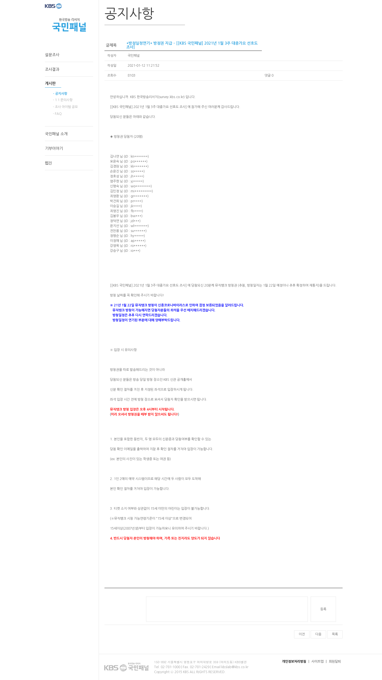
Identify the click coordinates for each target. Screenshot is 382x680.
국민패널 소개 (56, 134)
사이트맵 (317, 661)
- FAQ (57, 113)
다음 (318, 634)
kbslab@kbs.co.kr (234, 667)
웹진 (48, 163)
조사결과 (52, 69)
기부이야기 (54, 148)
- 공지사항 (60, 93)
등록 (323, 609)
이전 (302, 634)
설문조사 (52, 55)
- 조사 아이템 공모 (65, 107)
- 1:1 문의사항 (62, 100)
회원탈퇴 (335, 661)
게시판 (50, 83)
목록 (335, 634)
